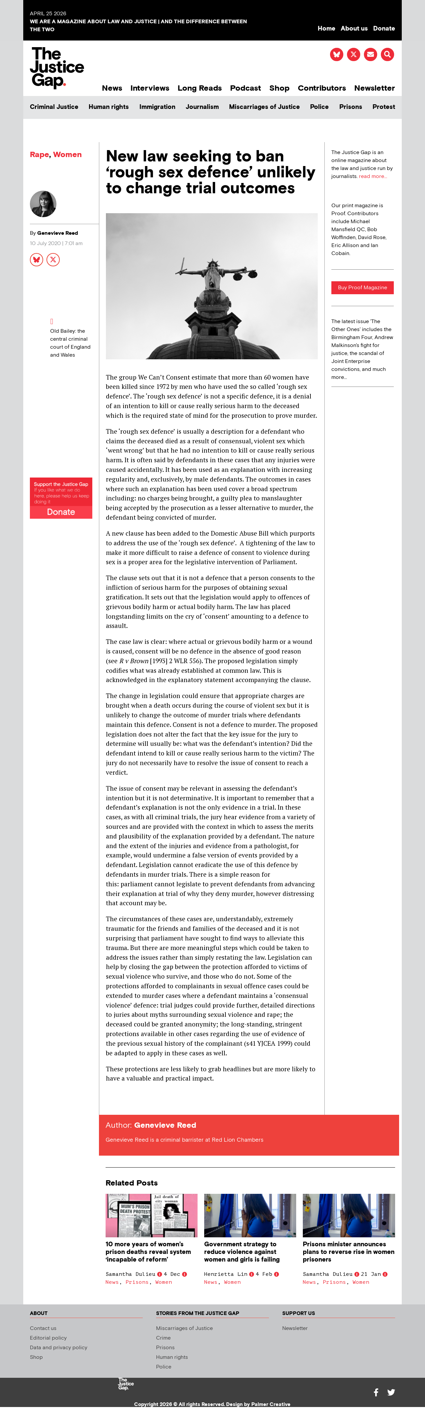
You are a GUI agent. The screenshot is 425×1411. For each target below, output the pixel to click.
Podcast (245, 88)
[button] (387, 54)
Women (67, 154)
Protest (384, 107)
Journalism (202, 107)
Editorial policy (48, 1338)
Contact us (43, 1328)
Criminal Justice (54, 107)
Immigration (157, 107)
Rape (39, 154)
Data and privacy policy (58, 1347)
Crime (163, 1338)
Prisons (350, 107)
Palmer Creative (271, 1404)
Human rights (109, 107)
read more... (373, 176)
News (112, 88)
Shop (279, 88)
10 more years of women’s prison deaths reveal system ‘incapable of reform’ (148, 1252)
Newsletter (374, 88)
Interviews (149, 88)
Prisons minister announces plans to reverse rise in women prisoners (348, 1252)
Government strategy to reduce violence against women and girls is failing (242, 1252)
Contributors (322, 88)
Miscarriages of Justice (264, 107)
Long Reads (200, 88)
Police (319, 107)
